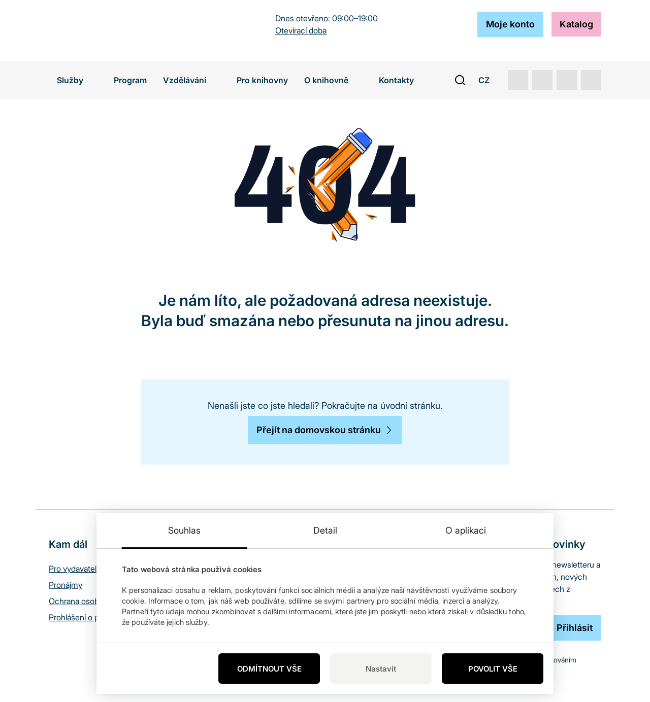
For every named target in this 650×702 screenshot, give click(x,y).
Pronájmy (65, 585)
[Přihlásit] (574, 628)
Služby (77, 80)
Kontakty (396, 80)
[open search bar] (460, 80)
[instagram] (567, 80)
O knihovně (333, 80)
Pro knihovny (262, 80)
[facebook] (591, 80)
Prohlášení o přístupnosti (92, 617)
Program (130, 80)
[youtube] (518, 80)
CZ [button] (489, 80)
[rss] (542, 80)
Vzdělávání (191, 80)
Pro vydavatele (75, 569)
